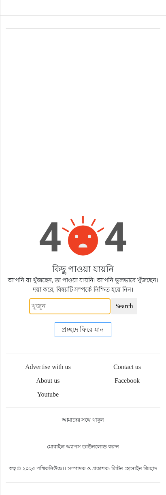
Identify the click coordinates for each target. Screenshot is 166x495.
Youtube (48, 394)
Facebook (127, 380)
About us (48, 380)
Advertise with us (48, 366)
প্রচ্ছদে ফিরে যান (83, 329)
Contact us (127, 366)
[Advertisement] (83, 115)
